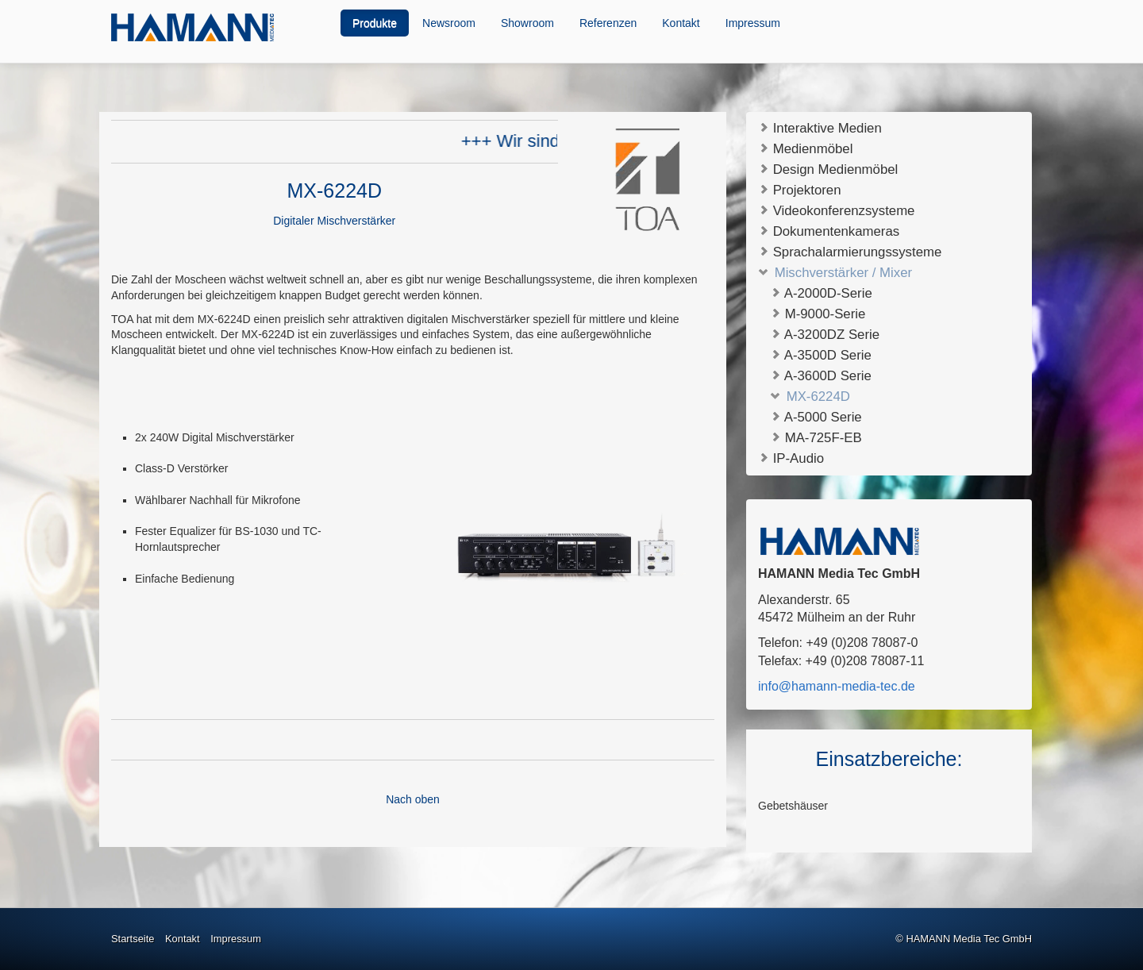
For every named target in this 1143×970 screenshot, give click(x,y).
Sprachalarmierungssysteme (849, 251)
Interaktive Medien (820, 127)
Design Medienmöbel (828, 168)
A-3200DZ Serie (824, 334)
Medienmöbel (805, 148)
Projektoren (799, 189)
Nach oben (413, 799)
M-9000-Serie (817, 313)
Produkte (374, 23)
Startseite (132, 939)
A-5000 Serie (816, 417)
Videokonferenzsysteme (836, 210)
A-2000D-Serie (821, 293)
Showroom (527, 23)
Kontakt (680, 23)
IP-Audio (791, 457)
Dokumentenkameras (828, 230)
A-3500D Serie (821, 355)
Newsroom (448, 23)
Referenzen (608, 23)
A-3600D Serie (821, 375)
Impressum (752, 23)
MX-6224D (810, 396)
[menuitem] (375, 23)
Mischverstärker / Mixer (835, 272)
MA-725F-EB (816, 437)
